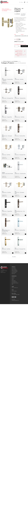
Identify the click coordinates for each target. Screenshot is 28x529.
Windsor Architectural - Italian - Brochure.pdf (20, 51)
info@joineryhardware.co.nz (15, 300)
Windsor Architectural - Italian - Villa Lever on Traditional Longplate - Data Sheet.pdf (20, 54)
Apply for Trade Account (15, 287)
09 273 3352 (13, 299)
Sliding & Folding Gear (14, 270)
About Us (13, 278)
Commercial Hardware (14, 271)
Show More (14, 256)
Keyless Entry (13, 273)
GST (15, 39)
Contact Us (13, 277)
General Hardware (14, 272)
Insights (13, 279)
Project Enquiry (14, 280)
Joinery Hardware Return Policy (15, 294)
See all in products (11, 61)
